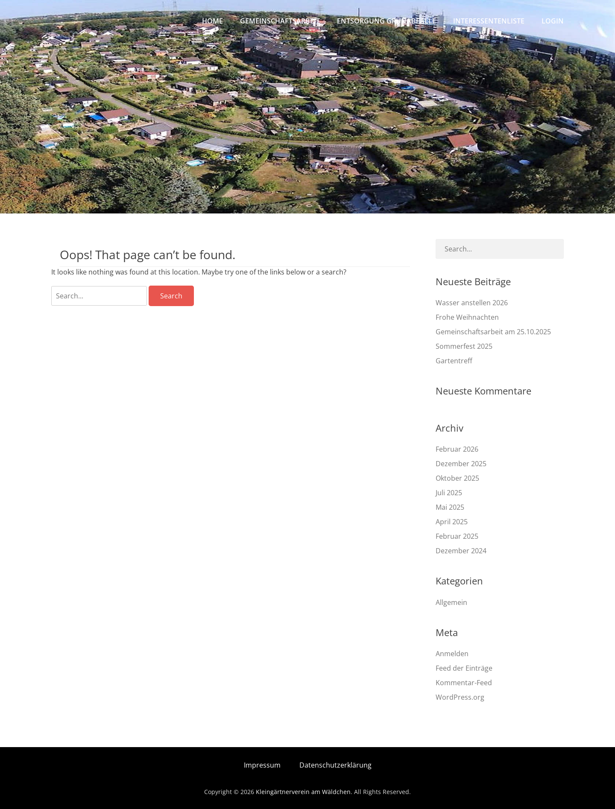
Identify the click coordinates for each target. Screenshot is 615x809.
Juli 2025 (449, 492)
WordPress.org (460, 697)
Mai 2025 (450, 507)
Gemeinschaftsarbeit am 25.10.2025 (493, 331)
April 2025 (452, 521)
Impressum (262, 765)
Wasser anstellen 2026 (472, 302)
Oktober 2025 (457, 478)
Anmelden (452, 653)
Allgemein (451, 602)
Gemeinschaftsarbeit (280, 21)
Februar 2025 (457, 536)
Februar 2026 (457, 449)
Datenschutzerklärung (335, 765)
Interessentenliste (488, 21)
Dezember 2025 (461, 463)
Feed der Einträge (464, 668)
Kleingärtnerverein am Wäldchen (303, 792)
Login (553, 21)
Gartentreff (454, 360)
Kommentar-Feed (464, 682)
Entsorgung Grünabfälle (386, 21)
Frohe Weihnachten (467, 317)
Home (212, 21)
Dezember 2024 (461, 550)
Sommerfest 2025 (464, 346)
